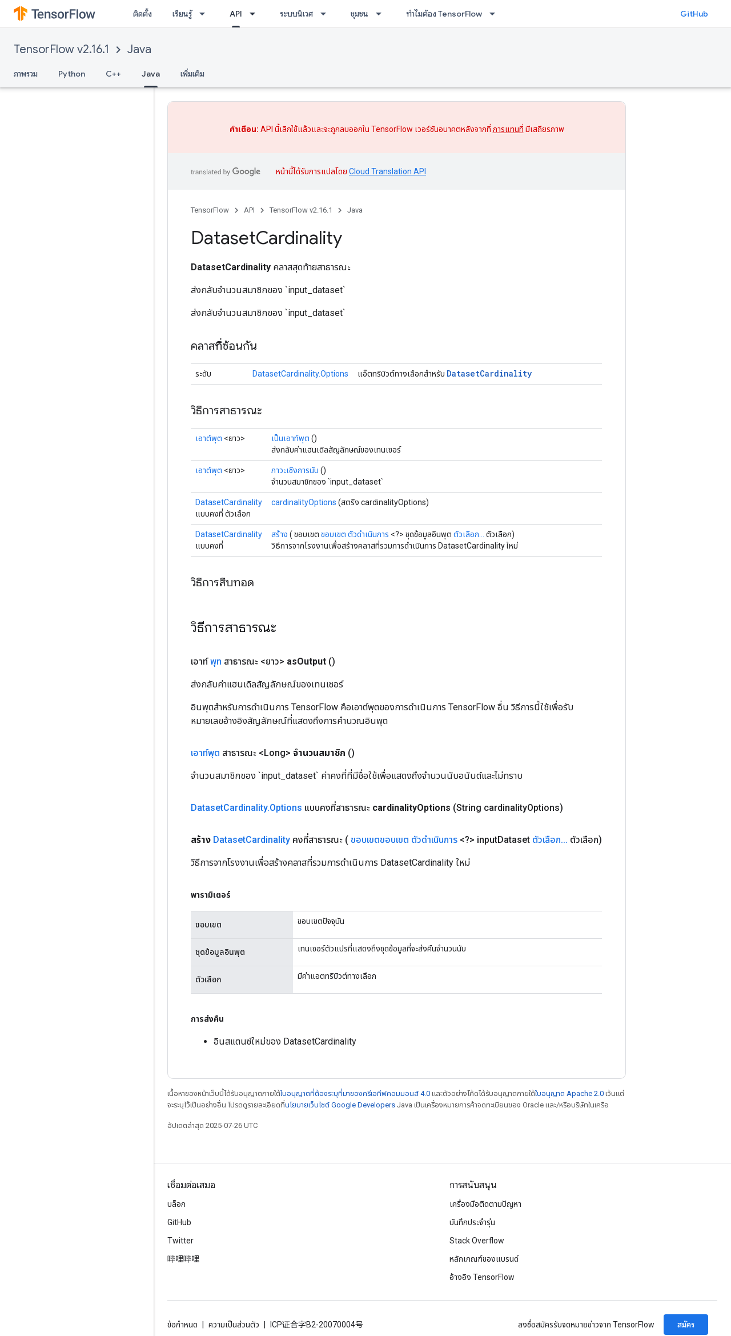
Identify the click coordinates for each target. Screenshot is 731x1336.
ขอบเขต (333, 534)
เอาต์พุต (208, 438)
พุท (216, 661)
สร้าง (279, 534)
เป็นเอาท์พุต (290, 438)
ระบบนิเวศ (296, 14)
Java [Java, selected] (151, 74)
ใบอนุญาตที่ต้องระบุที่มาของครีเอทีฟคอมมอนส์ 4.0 (355, 1093)
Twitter (180, 1240)
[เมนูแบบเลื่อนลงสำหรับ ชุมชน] (382, 13)
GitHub (694, 14)
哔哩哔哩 (183, 1258)
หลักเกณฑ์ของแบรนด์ (484, 1258)
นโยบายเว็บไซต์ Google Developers (340, 1105)
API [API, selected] (236, 14)
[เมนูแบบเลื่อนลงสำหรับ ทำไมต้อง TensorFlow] (495, 13)
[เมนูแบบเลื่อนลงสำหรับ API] (256, 13)
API (249, 210)
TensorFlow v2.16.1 (61, 49)
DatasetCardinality (489, 373)
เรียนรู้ (182, 14)
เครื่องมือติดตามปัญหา (485, 1204)
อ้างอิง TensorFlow (482, 1277)
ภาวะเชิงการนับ (295, 470)
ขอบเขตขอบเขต (380, 839)
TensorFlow (210, 210)
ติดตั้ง (142, 14)
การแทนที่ (508, 129)
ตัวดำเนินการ (368, 534)
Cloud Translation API (387, 171)
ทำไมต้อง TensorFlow (444, 14)
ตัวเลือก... (468, 534)
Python (71, 74)
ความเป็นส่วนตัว (233, 1324)
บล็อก (176, 1204)
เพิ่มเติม (192, 74)
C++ (113, 74)
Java (139, 49)
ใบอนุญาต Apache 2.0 (569, 1093)
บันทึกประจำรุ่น (472, 1222)
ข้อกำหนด (182, 1324)
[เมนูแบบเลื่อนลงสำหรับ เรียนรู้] (205, 13)
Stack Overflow (476, 1240)
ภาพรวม (26, 74)
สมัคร (685, 1324)
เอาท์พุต (205, 752)
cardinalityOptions (303, 502)
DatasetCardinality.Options (300, 373)
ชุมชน (359, 14)
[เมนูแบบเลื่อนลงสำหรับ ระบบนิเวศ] (326, 13)
